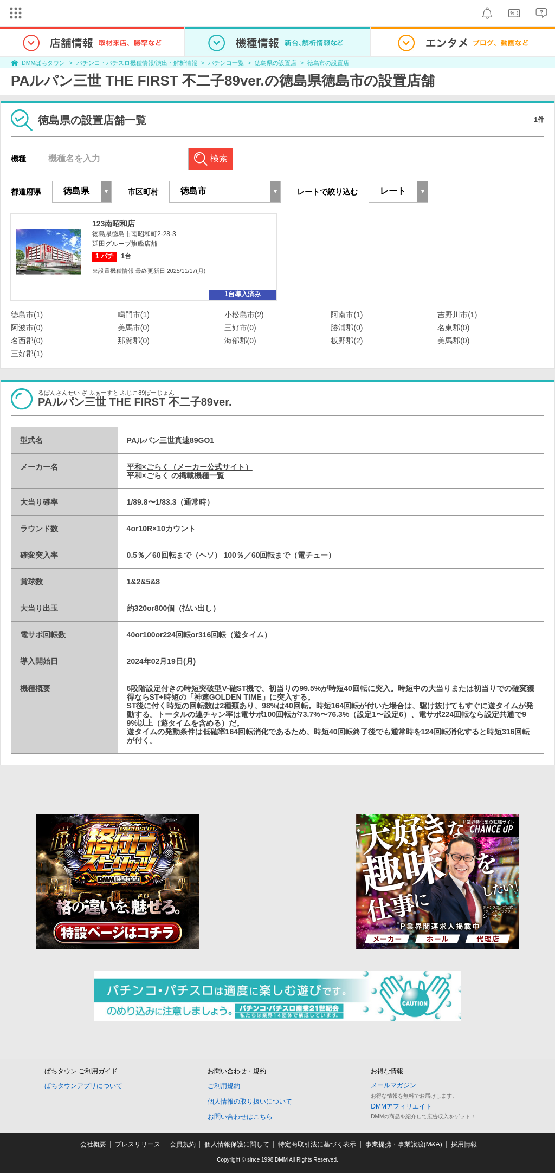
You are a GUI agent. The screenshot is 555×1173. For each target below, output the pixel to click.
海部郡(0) (240, 340)
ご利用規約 (224, 1086)
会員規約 (183, 1144)
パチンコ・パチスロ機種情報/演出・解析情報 (136, 63)
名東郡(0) (453, 327)
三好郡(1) (27, 353)
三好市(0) (240, 327)
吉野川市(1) (457, 314)
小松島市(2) (244, 314)
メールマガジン (393, 1085)
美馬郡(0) (453, 340)
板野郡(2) (347, 340)
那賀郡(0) (134, 340)
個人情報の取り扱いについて (250, 1101)
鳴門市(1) (134, 314)
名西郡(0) (27, 340)
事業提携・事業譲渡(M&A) (403, 1144)
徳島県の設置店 (275, 63)
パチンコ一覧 (226, 63)
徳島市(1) (27, 314)
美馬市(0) (134, 327)
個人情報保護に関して (236, 1144)
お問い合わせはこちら (240, 1116)
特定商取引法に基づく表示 (317, 1144)
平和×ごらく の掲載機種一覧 (175, 475)
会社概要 (93, 1144)
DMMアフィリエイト (401, 1106)
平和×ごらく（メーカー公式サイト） (190, 466)
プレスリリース (137, 1144)
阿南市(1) (347, 314)
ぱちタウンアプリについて (83, 1086)
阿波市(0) (27, 327)
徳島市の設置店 (328, 63)
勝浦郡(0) (347, 327)
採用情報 (464, 1144)
